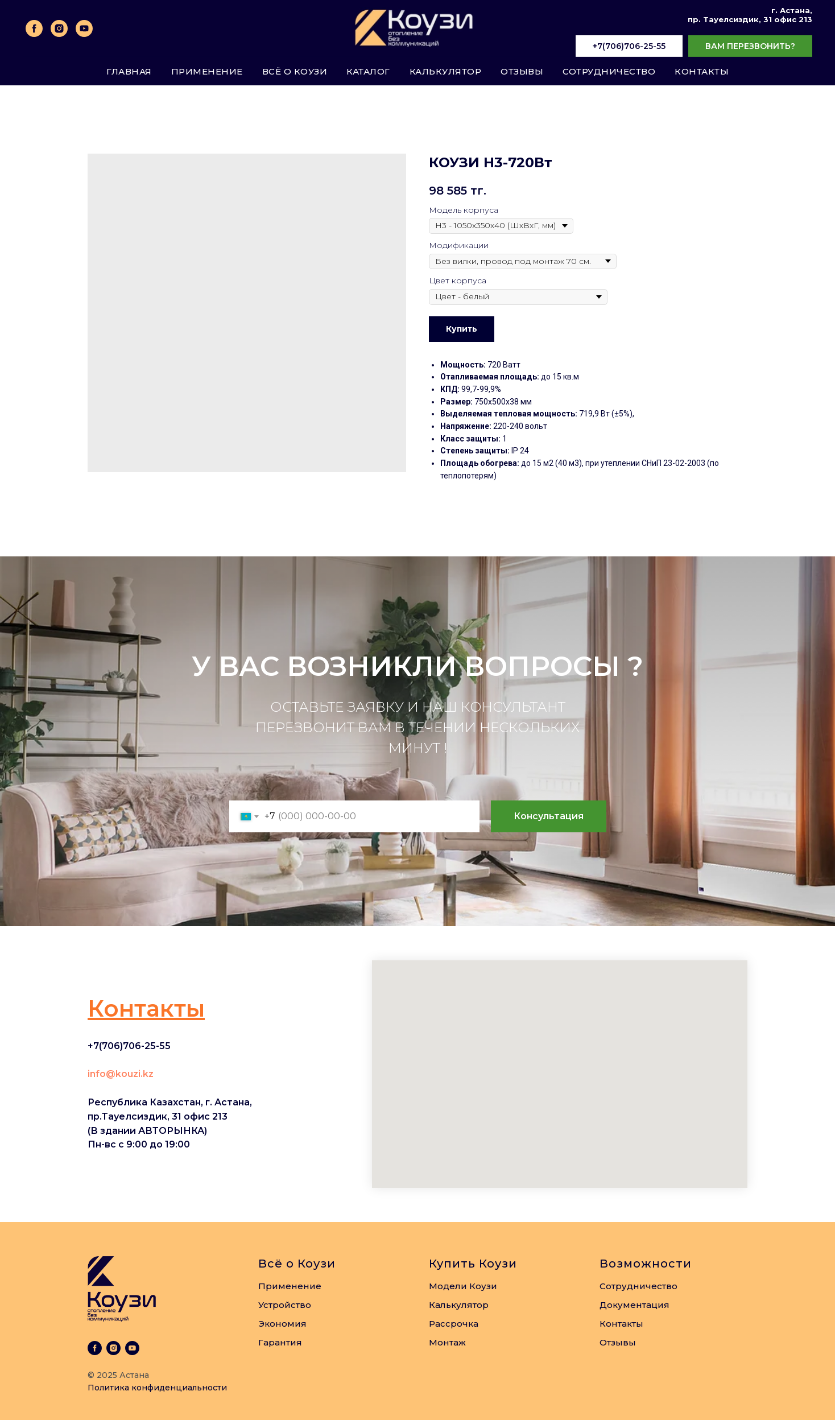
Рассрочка (453, 1323)
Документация (634, 1304)
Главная (129, 71)
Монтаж (447, 1342)
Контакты (702, 71)
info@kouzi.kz (121, 1073)
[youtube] (84, 28)
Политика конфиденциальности (157, 1387)
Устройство (284, 1304)
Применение (207, 71)
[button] (750, 46)
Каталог (368, 71)
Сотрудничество (609, 71)
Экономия (282, 1323)
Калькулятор (446, 71)
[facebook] (34, 28)
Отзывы (522, 71)
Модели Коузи (463, 1286)
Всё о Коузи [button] (295, 71)
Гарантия (280, 1342)
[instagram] (59, 28)
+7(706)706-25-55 (129, 1046)
